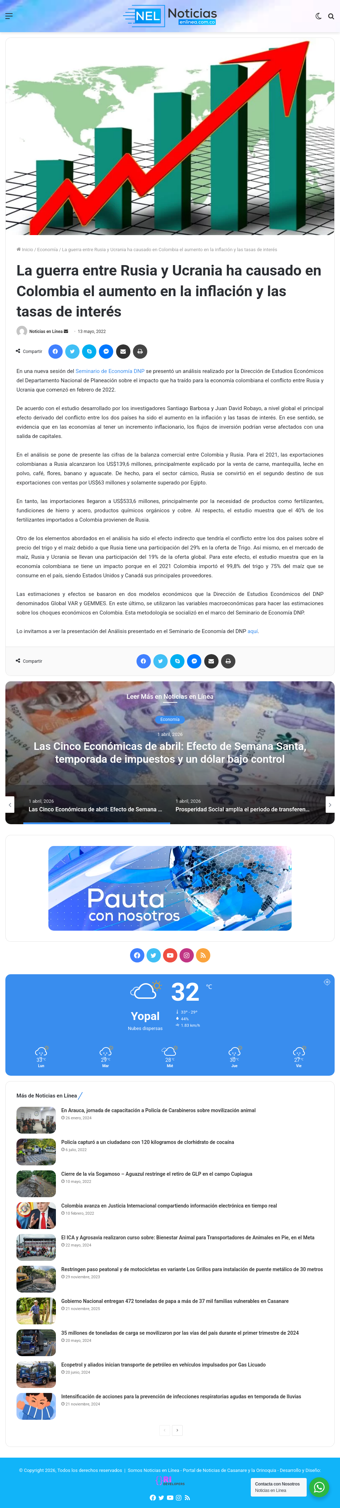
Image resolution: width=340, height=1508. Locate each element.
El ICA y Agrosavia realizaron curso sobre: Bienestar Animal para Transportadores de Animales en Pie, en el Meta (188, 1237)
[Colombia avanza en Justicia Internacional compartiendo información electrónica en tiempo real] (36, 1215)
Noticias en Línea (46, 331)
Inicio (24, 249)
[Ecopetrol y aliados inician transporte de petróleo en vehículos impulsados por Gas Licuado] (36, 1374)
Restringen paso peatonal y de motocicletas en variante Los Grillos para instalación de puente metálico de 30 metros (192, 1269)
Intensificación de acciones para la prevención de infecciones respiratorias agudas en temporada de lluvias (181, 1396)
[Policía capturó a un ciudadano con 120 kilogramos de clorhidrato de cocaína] (36, 1152)
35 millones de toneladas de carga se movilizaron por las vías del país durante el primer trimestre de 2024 (180, 1333)
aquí (253, 631)
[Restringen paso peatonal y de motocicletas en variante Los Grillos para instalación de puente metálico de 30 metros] (36, 1279)
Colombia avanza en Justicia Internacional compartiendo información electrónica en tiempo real (169, 1206)
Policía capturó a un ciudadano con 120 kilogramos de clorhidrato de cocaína (147, 1142)
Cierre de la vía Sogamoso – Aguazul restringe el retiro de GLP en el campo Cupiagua (156, 1174)
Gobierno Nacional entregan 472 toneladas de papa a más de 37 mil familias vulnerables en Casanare (175, 1301)
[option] (170, 752)
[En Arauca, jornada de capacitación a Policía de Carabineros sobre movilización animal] (36, 1120)
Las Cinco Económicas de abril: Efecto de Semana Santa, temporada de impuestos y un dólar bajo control (170, 753)
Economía (47, 249)
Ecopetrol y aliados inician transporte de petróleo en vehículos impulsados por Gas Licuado (163, 1365)
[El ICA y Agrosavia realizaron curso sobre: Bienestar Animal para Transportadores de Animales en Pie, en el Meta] (36, 1247)
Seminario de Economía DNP (110, 371)
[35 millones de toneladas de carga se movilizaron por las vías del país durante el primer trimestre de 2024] (36, 1342)
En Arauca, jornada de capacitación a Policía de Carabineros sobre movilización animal (158, 1110)
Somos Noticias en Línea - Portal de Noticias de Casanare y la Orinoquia (202, 1470)
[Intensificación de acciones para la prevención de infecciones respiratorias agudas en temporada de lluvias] (36, 1406)
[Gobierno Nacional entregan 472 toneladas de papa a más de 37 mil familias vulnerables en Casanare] (36, 1311)
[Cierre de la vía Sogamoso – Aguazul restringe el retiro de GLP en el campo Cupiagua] (36, 1183)
